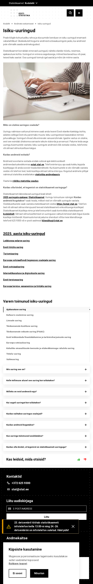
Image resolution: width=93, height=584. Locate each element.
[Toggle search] (70, 13)
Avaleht (6, 24)
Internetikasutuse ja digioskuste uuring (24, 273)
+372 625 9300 (21, 483)
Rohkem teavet (18, 563)
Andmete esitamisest (24, 24)
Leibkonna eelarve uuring (16, 240)
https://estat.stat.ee (67, 204)
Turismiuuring (10, 253)
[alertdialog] (41, 563)
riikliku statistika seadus (25, 181)
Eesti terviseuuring (13, 279)
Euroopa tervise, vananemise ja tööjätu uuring (27, 286)
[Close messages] (73, 526)
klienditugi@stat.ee (52, 220)
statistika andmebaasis (47, 174)
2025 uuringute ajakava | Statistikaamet (23, 197)
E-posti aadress (22, 508)
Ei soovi (17, 573)
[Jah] (78, 459)
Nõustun (39, 573)
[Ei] (85, 459)
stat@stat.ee (20, 489)
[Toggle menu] (79, 13)
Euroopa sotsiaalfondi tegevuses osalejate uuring (29, 260)
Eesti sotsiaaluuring (13, 266)
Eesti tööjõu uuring (13, 247)
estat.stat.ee (37, 164)
